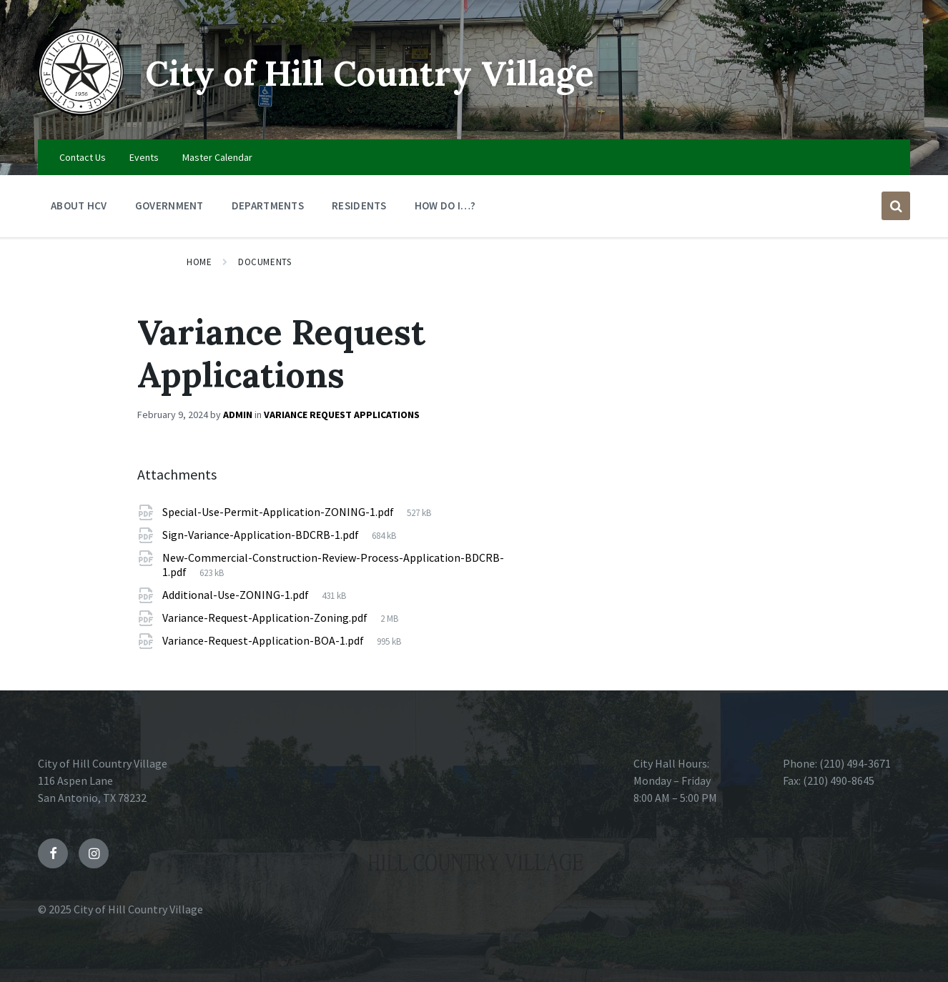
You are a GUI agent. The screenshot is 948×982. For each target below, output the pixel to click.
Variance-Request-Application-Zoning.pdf (266, 617)
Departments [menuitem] (268, 205)
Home (199, 262)
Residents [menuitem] (359, 205)
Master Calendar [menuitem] (217, 157)
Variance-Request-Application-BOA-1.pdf (264, 640)
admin (237, 414)
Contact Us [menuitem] (82, 157)
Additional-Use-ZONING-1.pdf (236, 594)
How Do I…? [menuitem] (445, 205)
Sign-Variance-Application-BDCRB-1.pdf (261, 534)
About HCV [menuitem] (79, 205)
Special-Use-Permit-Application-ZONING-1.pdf (279, 512)
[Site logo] (81, 111)
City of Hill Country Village (369, 73)
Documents (264, 262)
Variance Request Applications (342, 414)
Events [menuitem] (144, 157)
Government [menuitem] (169, 205)
